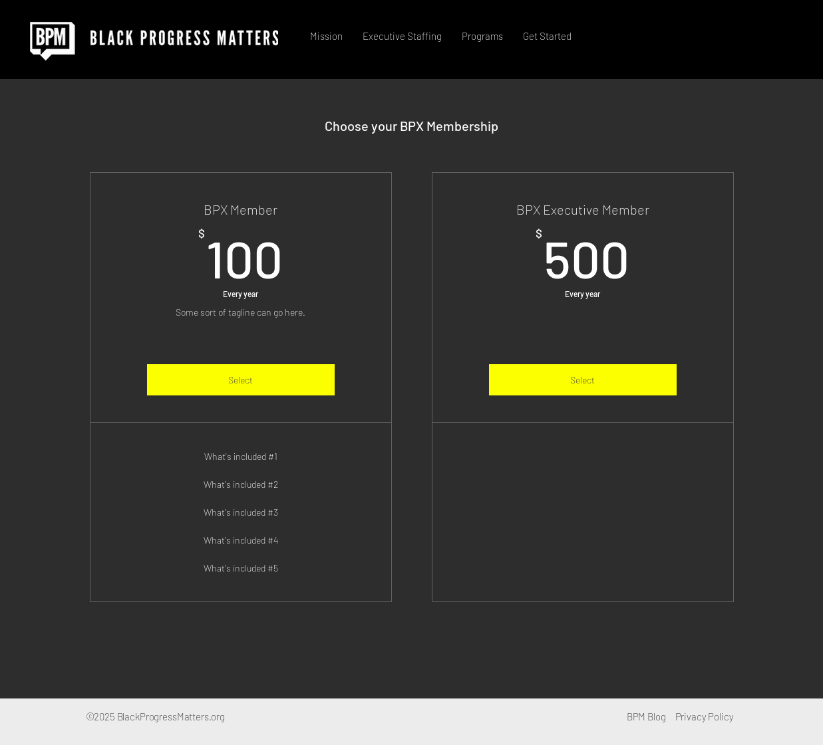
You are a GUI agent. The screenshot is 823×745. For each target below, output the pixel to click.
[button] (402, 36)
